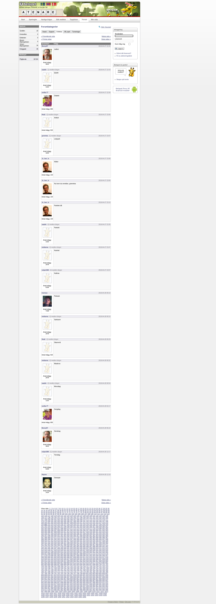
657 (97, 561)
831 (49, 577)
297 (87, 530)
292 (71, 530)
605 (65, 557)
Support (51, 32)
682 (42, 564)
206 (65, 523)
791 (55, 573)
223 (52, 525)
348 (49, 535)
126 (77, 516)
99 (60, 514)
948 (87, 586)
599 (45, 557)
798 (77, 573)
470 (103, 544)
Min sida (94, 19)
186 (68, 521)
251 (74, 526)
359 (84, 535)
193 (90, 521)
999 (49, 591)
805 (100, 573)
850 (42, 579)
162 (58, 519)
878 (65, 580)
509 (94, 548)
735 (77, 568)
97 (56, 514)
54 (95, 510)
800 (84, 573)
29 (106, 508)
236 (94, 525)
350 (55, 535)
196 (100, 521)
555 (106, 552)
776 (74, 571)
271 (71, 528)
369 (49, 537)
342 (97, 534)
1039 (80, 595)
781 (90, 571)
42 (67, 510)
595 (100, 555)
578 (45, 555)
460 (71, 544)
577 (42, 555)
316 (81, 532)
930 (97, 584)
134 (103, 516)
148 (81, 517)
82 (90, 512)
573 (97, 553)
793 (61, 573)
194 (94, 521)
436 (61, 543)
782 (94, 571)
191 (84, 521)
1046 (43, 597)
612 (87, 557)
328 (52, 534)
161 (55, 519)
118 (52, 516)
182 (55, 521)
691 (71, 564)
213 (87, 523)
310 (61, 532)
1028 (101, 593)
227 (65, 525)
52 (90, 510)
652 (81, 561)
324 (106, 532)
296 (84, 530)
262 (42, 528)
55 (97, 510)
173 (94, 519)
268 (61, 528)
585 (68, 555)
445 (90, 543)
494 (45, 548)
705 (49, 566)
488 (94, 546)
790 (52, 573)
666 (58, 562)
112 (101, 514)
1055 (80, 597)
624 (58, 559)
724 (42, 568)
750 (58, 570)
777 (77, 571)
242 (45, 526)
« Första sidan (46, 39)
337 (81, 534)
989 (84, 589)
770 (55, 571)
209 (74, 523)
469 (100, 544)
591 (87, 555)
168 (77, 519)
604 (61, 557)
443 (84, 543)
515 (45, 550)
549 (87, 552)
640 (42, 561)
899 (65, 582)
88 (104, 512)
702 (106, 564)
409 (42, 541)
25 (97, 508)
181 (52, 521)
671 (74, 562)
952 (100, 586)
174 (97, 519)
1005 (73, 591)
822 (87, 575)
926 (84, 584)
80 (86, 512)
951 (97, 586)
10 (62, 508)
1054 (76, 597)
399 (77, 539)
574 (100, 553)
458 (65, 544)
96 (53, 514)
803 (94, 573)
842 (84, 577)
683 (45, 564)
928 (90, 584)
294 (77, 530)
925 (81, 584)
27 (101, 508)
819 (77, 575)
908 (94, 582)
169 (81, 519)
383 (94, 537)
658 (100, 561)
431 (45, 543)
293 (74, 530)
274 (81, 528)
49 (83, 510)
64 (49, 512)
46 (76, 510)
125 (74, 516)
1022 (76, 593)
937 (52, 586)
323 (103, 532)
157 (42, 519)
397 (71, 539)
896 (55, 582)
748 (52, 570)
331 (61, 534)
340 (90, 534)
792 (58, 573)
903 (77, 582)
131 (94, 516)
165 (68, 519)
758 (84, 570)
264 (49, 528)
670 (71, 562)
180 (49, 521)
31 (42, 510)
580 (52, 555)
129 (87, 516)
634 (90, 559)
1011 (98, 591)
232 (81, 525)
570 (87, 553)
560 (55, 553)
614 (94, 557)
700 (100, 564)
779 (84, 571)
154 (100, 517)
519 (58, 550)
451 (42, 544)
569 (84, 553)
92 (44, 514)
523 (71, 550)
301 (100, 530)
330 (58, 534)
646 (61, 561)
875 (55, 580)
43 (69, 510)
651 (77, 561)
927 (87, 584)
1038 (76, 595)
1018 (59, 593)
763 (100, 570)
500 (65, 548)
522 (68, 550)
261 (106, 526)
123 (68, 516)
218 (103, 523)
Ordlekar (59, 32)
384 (97, 537)
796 (71, 573)
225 (58, 525)
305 (45, 532)
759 (87, 570)
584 (65, 555)
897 (58, 582)
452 (45, 544)
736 (81, 568)
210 (77, 523)
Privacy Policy (113, 602)
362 (94, 535)
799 (81, 573)
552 (97, 552)
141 (58, 517)
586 (71, 555)
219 (106, 523)
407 (103, 539)
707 (55, 566)
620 (45, 559)
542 (65, 552)
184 (61, 521)
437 (65, 543)
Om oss (128, 602)
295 (81, 530)
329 (55, 534)
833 (55, 577)
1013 (106, 591)
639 (106, 559)
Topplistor (74, 19)
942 (68, 586)
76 (76, 512)
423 (87, 541)
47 (79, 510)
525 (77, 550)
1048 (51, 597)
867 (97, 579)
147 (77, 517)
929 (94, 584)
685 (52, 564)
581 (55, 555)
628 (71, 559)
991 (90, 589)
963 (68, 588)
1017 (55, 593)
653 (84, 561)
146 (74, 517)
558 (49, 553)
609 (77, 557)
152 (94, 517)
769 (52, 571)
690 (68, 564)
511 (100, 548)
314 (74, 532)
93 (47, 514)
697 (90, 564)
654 (87, 561)
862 (81, 579)
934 (42, 586)
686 (55, 564)
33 (47, 510)
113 (105, 514)
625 (61, 559)
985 (71, 589)
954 (106, 586)
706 (52, 566)
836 (65, 577)
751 (61, 570)
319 (90, 532)
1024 (84, 593)
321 (97, 532)
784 (100, 571)
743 (103, 568)
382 (90, 537)
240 (106, 525)
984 (68, 589)
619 (42, 559)
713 (74, 566)
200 (45, 523)
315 (77, 532)
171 (87, 519)
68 (58, 512)
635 (94, 559)
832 (52, 577)
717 (87, 566)
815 (65, 575)
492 (106, 546)
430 (42, 543)
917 (55, 584)
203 (55, 523)
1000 (52, 591)
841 (81, 577)
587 (74, 555)
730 (61, 568)
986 (74, 589)
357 (77, 535)
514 (42, 550)
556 (42, 553)
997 (42, 591)
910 (100, 582)
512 (103, 548)
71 (65, 512)
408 (106, 539)
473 (45, 546)
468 (97, 544)
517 (52, 550)
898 (61, 582)
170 (84, 519)
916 (52, 584)
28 (104, 508)
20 (85, 508)
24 (95, 508)
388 (42, 539)
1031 (47, 595)
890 (103, 580)
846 (97, 577)
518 (55, 550)
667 (61, 562)
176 (103, 519)
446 (94, 543)
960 (58, 588)
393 (58, 539)
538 (52, 552)
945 (77, 586)
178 (42, 521)
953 (103, 586)
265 (52, 528)
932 (103, 584)
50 (86, 510)
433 (52, 543)
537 (49, 552)
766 (42, 571)
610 (81, 557)
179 (45, 521)
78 (81, 512)
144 (68, 517)
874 (52, 580)
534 (106, 550)
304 (42, 532)
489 (97, 546)
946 (81, 586)
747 (49, 570)
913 (42, 584)
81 (88, 512)
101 (66, 514)
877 (61, 580)
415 (61, 541)
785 (103, 571)
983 (65, 589)
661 (42, 562)
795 (68, 573)
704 (45, 566)
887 (94, 580)
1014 (43, 593)
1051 (63, 597)
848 (103, 577)
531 (97, 550)
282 (106, 528)
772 (61, 571)
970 (90, 588)
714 (77, 566)
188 (74, 521)
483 (77, 546)
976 (42, 589)
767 (45, 571)
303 (106, 530)
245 (55, 526)
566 (74, 553)
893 (45, 582)
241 (42, 526)
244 (52, 526)
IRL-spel (67, 32)
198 (106, 521)
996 (106, 589)
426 (97, 541)
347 (45, 535)
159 (49, 519)
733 (71, 568)
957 (49, 588)
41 (65, 510)
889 (100, 580)
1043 (96, 595)
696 (87, 564)
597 (106, 555)
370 (52, 537)
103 (72, 514)
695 (84, 564)
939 (58, 586)
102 (69, 514)
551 (94, 552)
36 (53, 510)
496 (52, 548)
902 (74, 582)
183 (58, 521)
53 (92, 510)
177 (106, 519)
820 (81, 575)
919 (61, 584)
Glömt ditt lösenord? (123, 53)
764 (103, 570)
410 (45, 541)
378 (77, 537)
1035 (63, 595)
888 (97, 580)
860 (74, 579)
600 (49, 557)
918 (58, 584)
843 (87, 577)
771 (58, 571)
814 (61, 575)
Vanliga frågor (46, 19)
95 (51, 514)
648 (68, 561)
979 (52, 589)
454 (52, 544)
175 (100, 519)
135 (106, 516)
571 (90, 553)
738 (87, 568)
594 (97, 555)
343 (100, 534)
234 (87, 525)
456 (58, 544)
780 (87, 571)
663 (49, 562)
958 (52, 588)
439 (71, 543)
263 (45, 528)
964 (71, 588)
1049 (55, 597)
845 (94, 577)
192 (87, 521)
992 (94, 589)
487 (90, 546)
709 (61, 566)
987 (77, 589)
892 (42, 582)
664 (52, 562)
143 (65, 517)
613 (90, 557)
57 (102, 510)
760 (90, 570)
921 (68, 584)
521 (65, 550)
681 (106, 562)
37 (56, 510)
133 (100, 516)
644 (55, 561)
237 (97, 525)
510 (97, 548)
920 (65, 584)
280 (100, 528)
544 (71, 552)
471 (106, 544)
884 (84, 580)
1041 (88, 595)
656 (94, 561)
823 (90, 575)
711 (68, 566)
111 (98, 514)
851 (45, 579)
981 (58, 589)
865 (90, 579)
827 (103, 575)
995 (103, 589)
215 (94, 523)
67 (56, 512)
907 (90, 582)
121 (61, 516)
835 (61, 577)
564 (68, 553)
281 (103, 528)
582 (58, 555)
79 (83, 512)
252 (77, 526)
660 (106, 561)
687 (58, 564)
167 (74, 519)
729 (58, 568)
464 (84, 544)
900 (68, 582)
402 (87, 539)
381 (87, 537)
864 (87, 579)
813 (58, 575)
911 (103, 582)
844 (90, 577)
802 (90, 573)
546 (77, 552)
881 (74, 580)
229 (71, 525)
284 (45, 530)
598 (42, 557)
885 (87, 580)
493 (42, 548)
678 (97, 562)
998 (45, 591)
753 (68, 570)
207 (68, 523)
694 (81, 564)
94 (49, 514)
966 (77, 588)
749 (55, 570)
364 (100, 535)
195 (97, 521)
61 (42, 512)
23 (92, 508)
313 (71, 532)
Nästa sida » (106, 36)
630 (77, 559)
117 (49, 516)
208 (71, 523)
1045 (105, 595)
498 (58, 548)
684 (49, 564)
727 (52, 568)
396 (68, 539)
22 (90, 508)
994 (100, 589)
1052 (67, 597)
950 (94, 586)
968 (84, 588)
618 (106, 557)
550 (90, 552)
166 (71, 519)
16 (76, 508)
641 (45, 561)
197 (103, 521)
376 (71, 537)
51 (88, 510)
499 (61, 548)
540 (58, 552)
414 (58, 541)
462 (77, 544)
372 (58, 537)
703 (42, 566)
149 (84, 517)
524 (74, 550)
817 (71, 575)
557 (45, 553)
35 (51, 510)
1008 (85, 591)
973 (100, 588)
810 (49, 575)
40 (63, 510)
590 (84, 555)
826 (100, 575)
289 (61, 530)
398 (74, 539)
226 (61, 525)
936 (49, 586)
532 (100, 550)
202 (52, 523)
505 (81, 548)
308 (55, 532)
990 (87, 589)
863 (84, 579)
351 (58, 535)
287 (55, 530)
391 (52, 539)
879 (68, 580)
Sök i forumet (106, 27)
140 (55, 517)
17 (79, 508)
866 (94, 579)
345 (106, 534)
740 (94, 568)
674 (84, 562)
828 (106, 575)
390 (49, 539)
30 (108, 508)
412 (52, 541)
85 (97, 512)
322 (100, 532)
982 (61, 589)
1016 (51, 593)
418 (71, 541)
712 (71, 566)
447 (97, 543)
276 (87, 528)
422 (84, 541)
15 (74, 508)
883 (81, 580)
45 (74, 510)
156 (106, 517)
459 (68, 544)
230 (74, 525)
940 (61, 586)
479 (65, 546)
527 (84, 550)
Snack (44, 32)
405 (97, 539)
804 (97, 573)
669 (68, 562)
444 (87, 543)
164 (65, 519)
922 (71, 584)
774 (68, 571)
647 (65, 561)
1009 (90, 591)
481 (71, 546)
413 (55, 541)
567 (77, 553)
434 (55, 543)
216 (97, 523)
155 (103, 517)
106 (82, 514)
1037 (72, 595)
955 (42, 588)
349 (52, 535)
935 (45, 586)
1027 (96, 593)
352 (61, 535)
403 (90, 539)
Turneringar (76, 32)
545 (74, 552)
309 (58, 532)
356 (74, 535)
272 (74, 528)
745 (42, 570)
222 (49, 525)
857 (65, 579)
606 (68, 557)
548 (84, 552)
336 (77, 534)
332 (65, 534)
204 (58, 523)
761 (94, 570)
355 (71, 535)
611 (84, 557)
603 (58, 557)
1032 (51, 595)
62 (44, 512)
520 (61, 550)
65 (51, 512)
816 (68, 575)
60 (109, 510)
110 (95, 514)
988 (81, 589)
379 (81, 537)
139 (52, 517)
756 (77, 570)
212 (84, 523)
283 (42, 530)
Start (23, 19)
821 (84, 575)
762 (97, 570)
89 (106, 512)
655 (90, 561)
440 (74, 543)
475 (52, 546)
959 (55, 588)
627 (68, 559)
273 (77, 528)
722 (103, 566)
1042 (92, 595)
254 (84, 526)
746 (45, 570)
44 (72, 510)
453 (49, 544)
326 (45, 534)
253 (81, 526)
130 (90, 516)
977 (45, 589)
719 (94, 566)
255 (87, 526)
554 (103, 552)
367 (42, 537)
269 (65, 528)
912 (106, 582)
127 (81, 516)
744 (106, 568)
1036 (67, 595)
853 (52, 579)
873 (49, 580)
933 (106, 584)
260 (103, 526)
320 (94, 532)
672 (77, 562)
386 (103, 537)
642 (49, 561)
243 (49, 526)
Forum (84, 19)
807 (106, 573)
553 (100, 552)
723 (106, 566)
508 (90, 548)
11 (65, 508)
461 (74, 544)
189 (77, 521)
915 (49, 584)
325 (42, 534)
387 (106, 537)
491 (103, 546)
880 (71, 580)
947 (84, 586)
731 (65, 568)
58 (104, 510)
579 (49, 555)
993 (97, 589)
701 (103, 564)
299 (94, 530)
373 (61, 537)
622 (52, 559)
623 (55, 559)
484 (81, 546)
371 (55, 537)
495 (49, 548)
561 (58, 553)
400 (81, 539)
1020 (67, 593)
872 (45, 580)
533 (103, 550)
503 (74, 548)
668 (65, 562)
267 (58, 528)
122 (65, 516)
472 (42, 546)
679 (100, 562)
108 (88, 514)
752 (65, 570)
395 (65, 539)
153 (97, 517)
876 (58, 580)
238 (100, 525)
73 (69, 512)
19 (83, 508)
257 (94, 526)
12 (67, 508)
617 (103, 557)
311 (65, 532)
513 (106, 548)
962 (65, 588)
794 (65, 573)
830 (45, 577)
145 (71, 517)
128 (84, 516)
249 (68, 526)
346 (42, 535)
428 (103, 541)
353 (65, 535)
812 (55, 575)
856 (61, 579)
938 (55, 586)
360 (87, 535)
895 (52, 582)
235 (90, 525)
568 (81, 553)
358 (81, 535)
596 (103, 555)
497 (55, 548)
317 (84, 532)
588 (77, 555)
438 (68, 543)
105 (79, 514)
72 (67, 512)
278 (94, 528)
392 (55, 539)
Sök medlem (61, 19)
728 (55, 568)
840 (77, 577)
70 (63, 512)
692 (74, 564)
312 (68, 532)
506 (84, 548)
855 (58, 579)
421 (81, 541)
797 (74, 573)
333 (68, 534)
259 (100, 526)
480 (68, 546)
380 (84, 537)
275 (84, 528)
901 (71, 582)
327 (49, 534)
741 (97, 568)
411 (49, 541)
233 (84, 525)
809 (45, 575)
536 (45, 552)
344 (103, 534)
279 (97, 528)
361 (90, 535)
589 (81, 555)
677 (94, 562)
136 (42, 517)
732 (68, 568)
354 (68, 535)
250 (71, 526)
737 (84, 568)
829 (42, 577)
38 (58, 510)
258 (97, 526)
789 (49, 573)
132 (97, 516)
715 (81, 566)
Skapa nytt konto (122, 79)
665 (55, 562)
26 (99, 508)
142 (61, 517)
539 (55, 552)
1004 (69, 591)
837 (68, 577)
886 (90, 580)
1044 (101, 595)
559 (52, 553)
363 (97, 535)
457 (61, 544)
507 (87, 548)
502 (71, 548)
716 (84, 566)
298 (90, 530)
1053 (72, 597)
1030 (43, 595)
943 (71, 586)
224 (55, 525)
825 (97, 575)
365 (103, 535)
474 (49, 546)
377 (74, 537)
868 (100, 579)
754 (71, 570)
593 (94, 555)
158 (45, 519)
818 (74, 575)
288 (58, 530)
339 (87, 534)
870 (106, 579)
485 (84, 546)
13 (69, 508)
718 (90, 566)
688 (61, 564)
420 (77, 541)
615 (97, 557)
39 (60, 510)
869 (103, 579)
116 (45, 516)
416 (65, 541)
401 (84, 539)
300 (97, 530)
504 (77, 548)
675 (87, 562)
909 (97, 582)
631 (81, 559)
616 (100, 557)
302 (103, 530)
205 (61, 523)
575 (103, 553)
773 (65, 571)
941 (65, 586)
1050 (59, 597)
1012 (102, 591)
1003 (65, 591)
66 (53, 512)
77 (79, 512)
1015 (47, 593)
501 (68, 548)
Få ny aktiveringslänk (124, 56)
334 (71, 534)
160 (52, 519)
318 (87, 532)
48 (81, 510)
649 (71, 561)
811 (52, 575)
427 (100, 541)
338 (84, 534)
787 (42, 573)
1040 (84, 595)
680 (103, 562)
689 (65, 564)
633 (87, 559)
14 (72, 508)
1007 (81, 591)
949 (90, 586)
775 (71, 571)
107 (85, 514)
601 (52, 557)
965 (74, 588)
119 (55, 516)
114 (108, 514)
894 (49, 582)
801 (87, 573)
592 (90, 555)
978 (49, 589)
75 (74, 512)
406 (100, 539)
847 (100, 577)
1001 (56, 591)
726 (49, 568)
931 (100, 584)
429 (106, 541)
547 (81, 552)
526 (81, 550)
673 (81, 562)
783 (97, 571)
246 (58, 526)
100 (63, 514)
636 (97, 559)
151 (90, 517)
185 (65, 521)
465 (87, 544)
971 (94, 588)
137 (45, 517)
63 (47, 512)
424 (90, 541)
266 (55, 528)
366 (106, 535)
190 (81, 521)
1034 (59, 595)
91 (42, 514)
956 (45, 588)
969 (87, 588)
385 (100, 537)
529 (90, 550)
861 (77, 579)
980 (55, 589)
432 (49, 543)
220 (42, 525)
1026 (92, 593)
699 (97, 564)
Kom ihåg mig (120, 44)
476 (55, 546)
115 (42, 516)
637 (100, 559)
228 (68, 525)
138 (49, 517)
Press (121, 602)
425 (94, 541)
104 (76, 514)
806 (103, 573)
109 (92, 514)
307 (52, 532)
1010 (94, 591)
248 (65, 526)
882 (77, 580)
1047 (47, 597)
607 (71, 557)
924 (77, 584)
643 (52, 561)
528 (87, 550)
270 (68, 528)
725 (45, 568)
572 (94, 553)
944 (74, 586)
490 (100, 546)
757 (81, 570)
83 (92, 512)
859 (71, 579)
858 (68, 579)
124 (71, 516)
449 (103, 543)
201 (49, 523)
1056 (84, 597)
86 (99, 512)
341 (94, 534)
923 (74, 584)
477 (58, 546)
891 (106, 580)
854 (55, 579)
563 (65, 553)
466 (90, 544)
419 (74, 541)
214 (90, 523)
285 (49, 530)
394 (61, 539)
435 (58, 543)
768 (49, 571)
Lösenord (118, 39)
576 (106, 553)
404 (94, 539)
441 (77, 543)
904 (81, 582)
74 (72, 512)
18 (81, 508)
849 (106, 577)
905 (84, 582)
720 (97, 566)
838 (71, 577)
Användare (119, 34)
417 (68, 541)
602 (55, 557)
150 (87, 517)
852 (49, 579)
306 (49, 532)
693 (77, 564)
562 (61, 553)
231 (77, 525)
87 (102, 512)
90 (109, 512)
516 (49, 550)
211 (81, 523)
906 (87, 582)
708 (58, 566)
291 (68, 530)
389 (45, 539)
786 (106, 571)
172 (90, 519)
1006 (77, 591)
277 (90, 528)
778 (81, 571)
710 (65, 566)
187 (71, 521)
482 (74, 546)
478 (61, 546)
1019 (63, 593)
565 (71, 553)
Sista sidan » (106, 39)
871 (42, 580)
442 (81, 543)
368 (45, 537)
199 (42, 523)
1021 (72, 593)
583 (61, 555)
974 (103, 588)
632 (84, 559)
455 (55, 544)
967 (81, 588)
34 (49, 510)
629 (74, 559)
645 (58, 561)
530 (94, 550)
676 (90, 562)
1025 (88, 593)
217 (100, 523)
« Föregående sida (48, 36)
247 (61, 526)
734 (74, 568)
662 (45, 562)
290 (65, 530)
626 (65, 559)
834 (58, 577)
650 (74, 561)
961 (61, 588)
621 (49, 559)
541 (61, 552)
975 (106, 588)
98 (58, 514)
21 (88, 508)
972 (97, 588)
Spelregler (33, 19)
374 (65, 537)
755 (74, 570)
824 (94, 575)
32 (44, 510)
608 (74, 557)
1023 (80, 593)
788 (45, 573)
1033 (55, 595)
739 (90, 568)
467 (94, 544)
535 (42, 552)
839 (74, 577)
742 (100, 568)
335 (74, 534)
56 (99, 510)
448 (100, 543)
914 (45, 584)
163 (61, 519)
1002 (61, 591)
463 (81, 544)
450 (106, 543)
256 (90, 526)
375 (68, 537)
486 (87, 546)
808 (42, 575)
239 (103, 525)
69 (60, 512)
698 (94, 564)
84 (95, 512)
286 (52, 530)
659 (103, 561)
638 (103, 559)
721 (100, 566)
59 (106, 510)
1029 (105, 593)
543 (68, 552)
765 (106, 570)
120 (58, 516)
